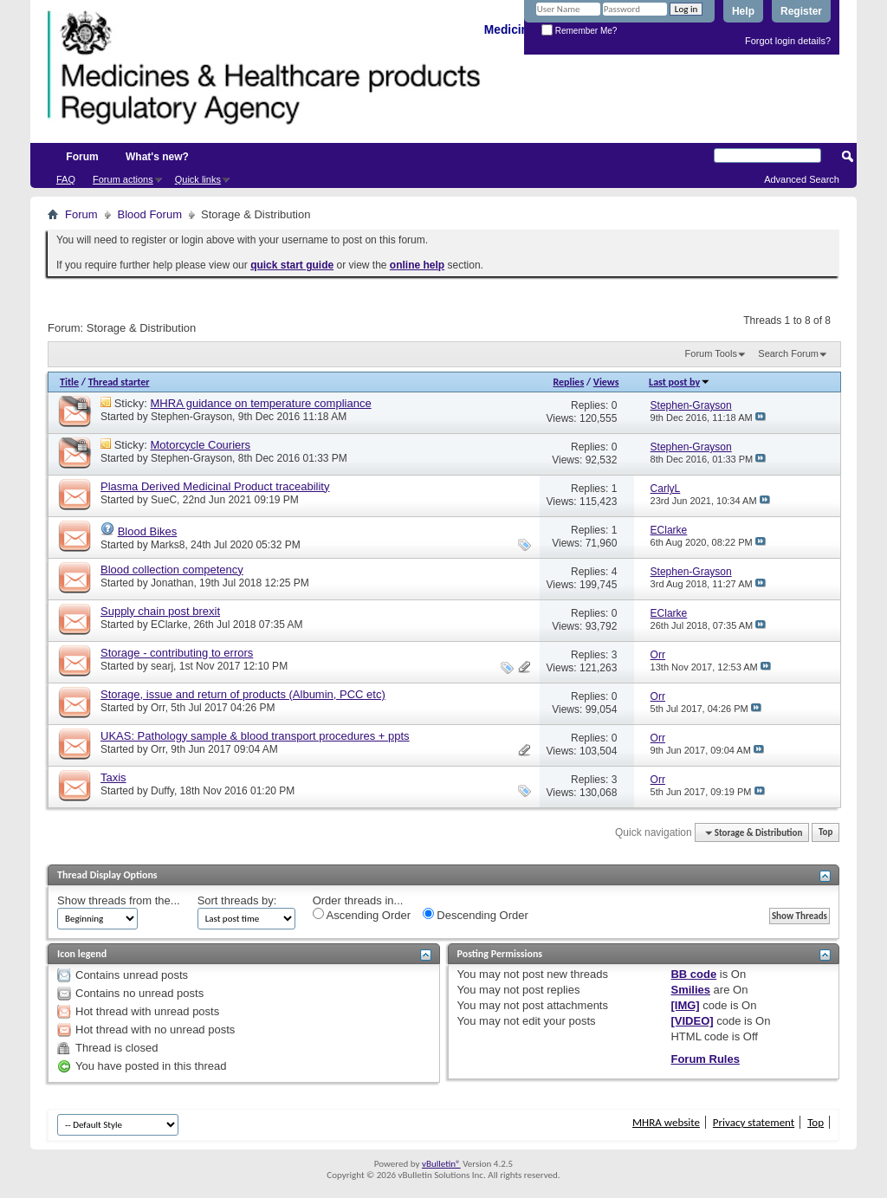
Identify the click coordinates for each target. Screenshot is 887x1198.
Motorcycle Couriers (201, 444)
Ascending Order (362, 915)
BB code (693, 974)
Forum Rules (704, 1058)
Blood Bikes (148, 531)
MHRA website (666, 1122)
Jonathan (172, 583)
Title (69, 382)
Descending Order (475, 915)
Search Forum (788, 353)
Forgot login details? (788, 41)
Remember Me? (579, 31)
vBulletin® (441, 1163)
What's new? (157, 157)
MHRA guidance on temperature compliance (261, 403)
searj (162, 666)
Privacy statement (753, 1122)
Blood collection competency (171, 569)
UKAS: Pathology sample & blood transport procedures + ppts (255, 735)
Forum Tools (711, 353)
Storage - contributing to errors (176, 652)
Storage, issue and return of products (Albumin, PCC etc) (242, 694)
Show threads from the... (118, 900)
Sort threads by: (237, 900)
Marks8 (168, 545)
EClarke (169, 624)
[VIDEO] (691, 1020)
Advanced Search (801, 179)
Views (606, 382)
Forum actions (123, 179)
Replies (568, 382)
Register (801, 11)
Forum (82, 157)
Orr (158, 708)
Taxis (113, 777)
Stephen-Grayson (191, 417)
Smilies (690, 989)
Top (825, 833)
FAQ (65, 179)
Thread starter (119, 382)
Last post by (679, 382)
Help (743, 11)
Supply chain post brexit (160, 611)
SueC (164, 500)
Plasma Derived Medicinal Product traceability (214, 486)
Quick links (198, 179)
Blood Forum (150, 214)
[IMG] (684, 1005)
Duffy (162, 791)
